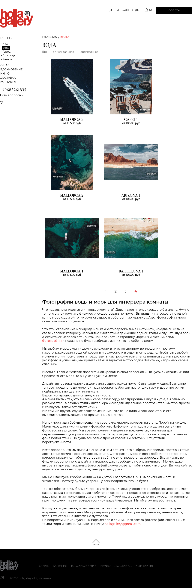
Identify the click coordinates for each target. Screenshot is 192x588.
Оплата (174, 10)
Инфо (5, 73)
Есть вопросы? (11, 95)
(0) (151, 9)
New (5, 44)
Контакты (8, 82)
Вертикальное (88, 52)
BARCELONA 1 (131, 271)
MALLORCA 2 (71, 196)
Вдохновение (11, 69)
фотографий (52, 341)
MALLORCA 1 (71, 271)
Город (6, 51)
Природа (8, 55)
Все (44, 52)
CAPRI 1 (131, 120)
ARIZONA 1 (131, 196)
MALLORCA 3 (71, 120)
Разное (7, 59)
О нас (4, 65)
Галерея (60, 566)
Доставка (8, 77)
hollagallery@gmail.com (123, 524)
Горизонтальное (63, 52)
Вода (5, 47)
